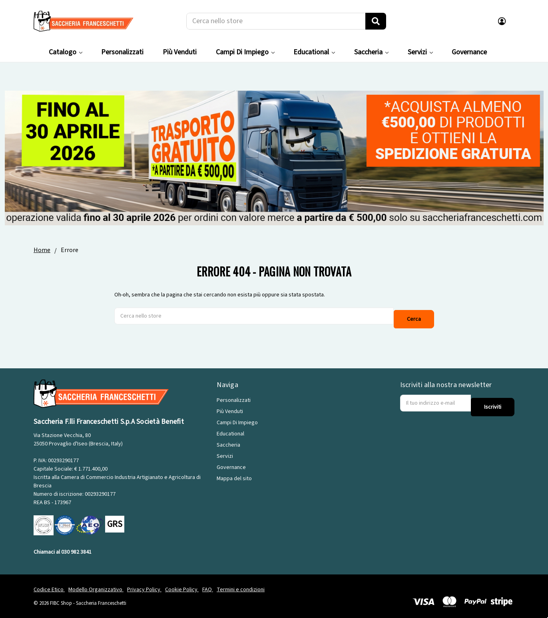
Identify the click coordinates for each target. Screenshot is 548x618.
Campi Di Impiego (245, 52)
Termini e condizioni (241, 584)
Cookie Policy (182, 584)
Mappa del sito (234, 473)
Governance (469, 52)
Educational (314, 52)
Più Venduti (180, 52)
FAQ (207, 584)
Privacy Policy (144, 584)
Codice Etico (49, 584)
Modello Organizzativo (96, 584)
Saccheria (371, 52)
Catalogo (65, 52)
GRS (114, 518)
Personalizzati (122, 52)
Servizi (420, 52)
